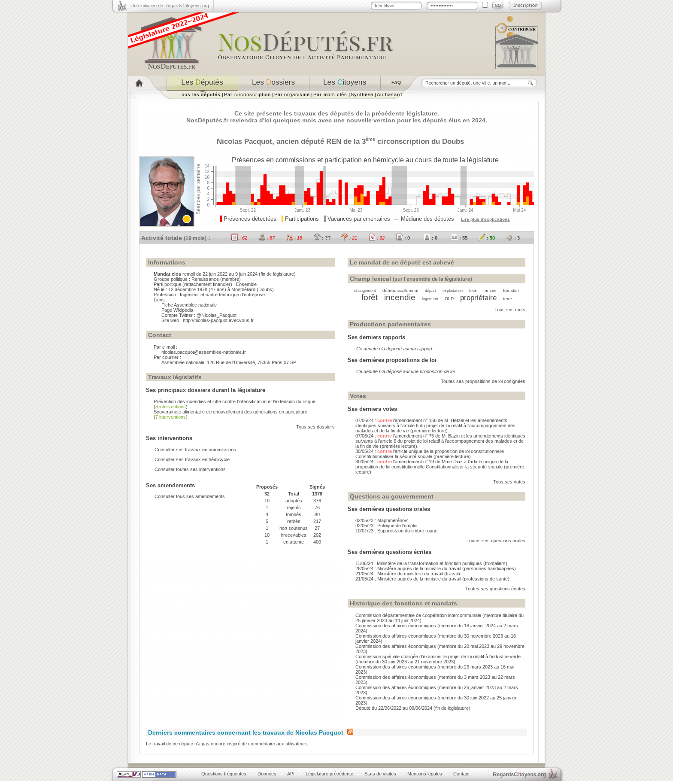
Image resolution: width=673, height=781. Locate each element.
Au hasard (389, 94)
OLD (449, 298)
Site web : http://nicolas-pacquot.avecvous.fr (207, 320)
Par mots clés (330, 94)
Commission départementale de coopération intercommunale (418, 615)
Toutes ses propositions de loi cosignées (483, 381)
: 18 (294, 237)
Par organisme (292, 94)
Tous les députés (200, 94)
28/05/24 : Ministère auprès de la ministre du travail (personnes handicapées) (435, 568)
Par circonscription (247, 94)
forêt (369, 297)
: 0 (403, 237)
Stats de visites (380, 773)
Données (267, 773)
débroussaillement (400, 290)
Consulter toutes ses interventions (190, 469)
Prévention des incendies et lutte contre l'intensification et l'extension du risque (234, 401)
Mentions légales (424, 773)
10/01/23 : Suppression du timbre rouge (396, 530)
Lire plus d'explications (485, 219)
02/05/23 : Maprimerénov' (381, 520)
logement (430, 299)
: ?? (322, 237)
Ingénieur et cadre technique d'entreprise (222, 294)
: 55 (459, 237)
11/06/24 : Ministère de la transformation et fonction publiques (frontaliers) (431, 563)
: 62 (239, 237)
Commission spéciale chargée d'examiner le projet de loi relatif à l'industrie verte (438, 656)
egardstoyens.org (519, 774)
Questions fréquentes (223, 773)
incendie (399, 297)
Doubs (453, 141)
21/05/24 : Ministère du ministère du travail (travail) (407, 573)
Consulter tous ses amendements (190, 496)
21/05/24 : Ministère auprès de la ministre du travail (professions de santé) (432, 578)
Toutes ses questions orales (496, 540)
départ (430, 291)
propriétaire (478, 297)
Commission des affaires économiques (395, 625)
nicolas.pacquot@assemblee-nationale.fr (203, 352)
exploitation (453, 291)
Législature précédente (329, 773)
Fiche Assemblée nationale (189, 304)
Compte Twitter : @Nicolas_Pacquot (198, 315)
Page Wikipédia (177, 310)
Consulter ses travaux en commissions (195, 449)
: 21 (349, 237)
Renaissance (205, 279)
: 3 (513, 237)
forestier (511, 290)
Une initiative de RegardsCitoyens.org (169, 5)
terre (507, 298)
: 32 (377, 237)
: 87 (267, 237)
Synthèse (362, 94)
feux (473, 291)
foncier (490, 290)
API (290, 773)
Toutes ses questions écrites (495, 588)
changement (365, 291)
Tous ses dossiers (315, 426)
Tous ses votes (509, 481)
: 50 (487, 237)
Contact (461, 773)
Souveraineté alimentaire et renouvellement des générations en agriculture (230, 411)
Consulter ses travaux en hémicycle (192, 459)
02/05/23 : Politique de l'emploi (386, 525)
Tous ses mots (509, 309)
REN (333, 141)
